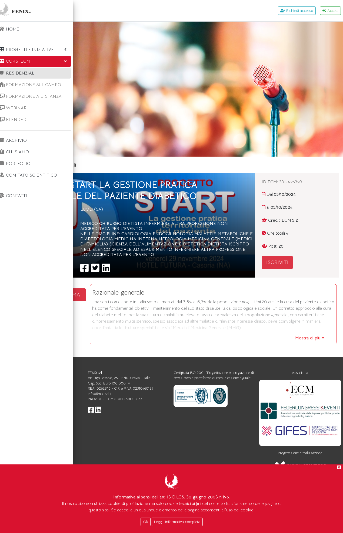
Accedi (330, 10)
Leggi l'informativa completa (177, 521)
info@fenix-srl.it (160, 438)
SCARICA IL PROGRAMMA (119, 316)
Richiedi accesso (296, 10)
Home (94, 164)
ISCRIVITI (298, 262)
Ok (145, 521)
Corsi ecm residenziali (131, 164)
